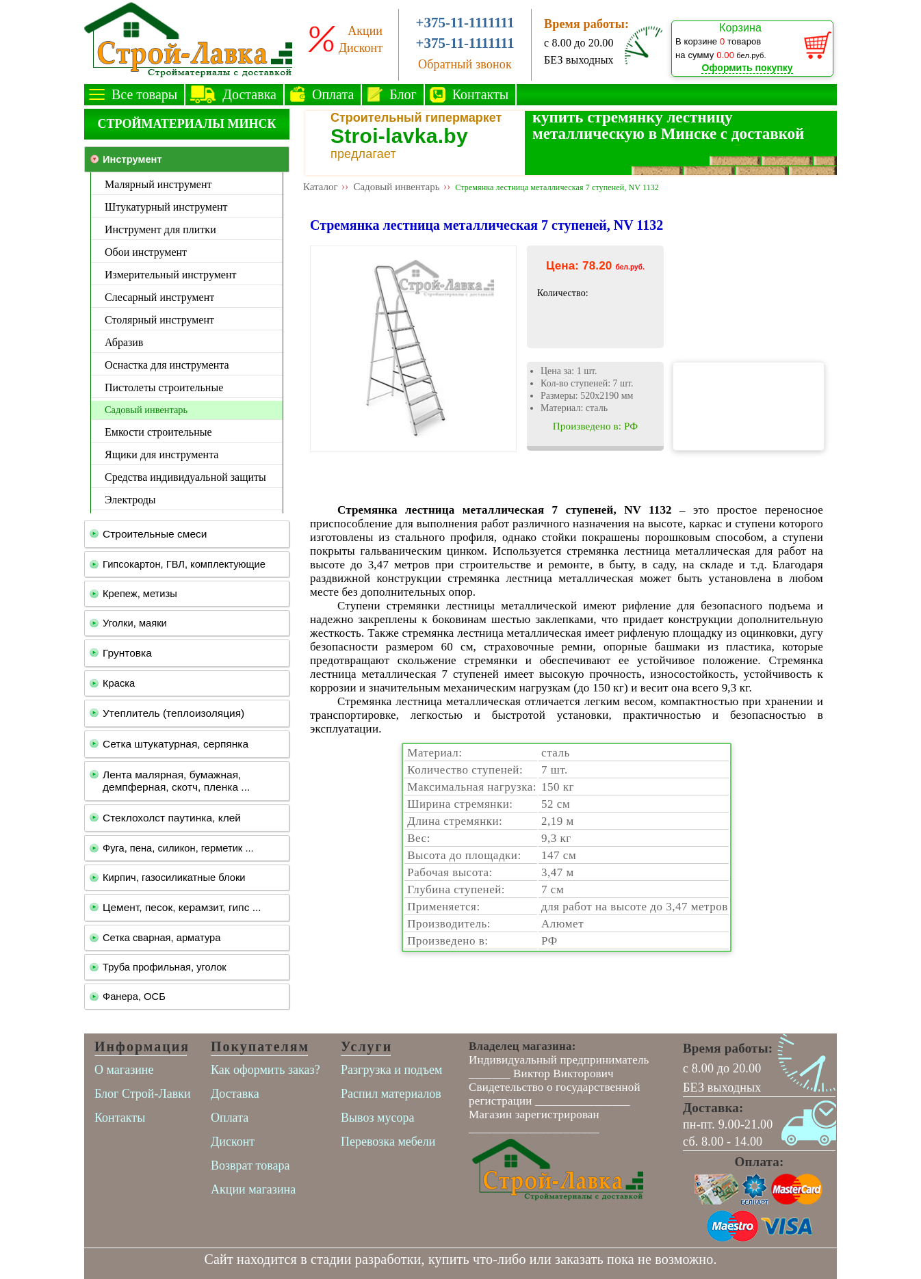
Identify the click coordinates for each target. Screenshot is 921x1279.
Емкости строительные (158, 432)
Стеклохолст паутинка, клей (172, 817)
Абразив (124, 342)
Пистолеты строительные (164, 387)
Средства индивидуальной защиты (185, 477)
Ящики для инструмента (161, 454)
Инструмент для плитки (160, 229)
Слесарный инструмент (159, 297)
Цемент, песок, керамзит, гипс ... (182, 907)
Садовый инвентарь (146, 409)
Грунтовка (127, 653)
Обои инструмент (146, 252)
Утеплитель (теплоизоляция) (173, 713)
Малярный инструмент (158, 184)
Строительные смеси (155, 534)
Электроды (130, 499)
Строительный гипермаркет (416, 117)
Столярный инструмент (159, 320)
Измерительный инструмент (170, 274)
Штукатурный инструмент (166, 207)
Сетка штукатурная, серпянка (175, 744)
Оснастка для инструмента (167, 365)
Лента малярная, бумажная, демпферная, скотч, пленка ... (176, 781)
